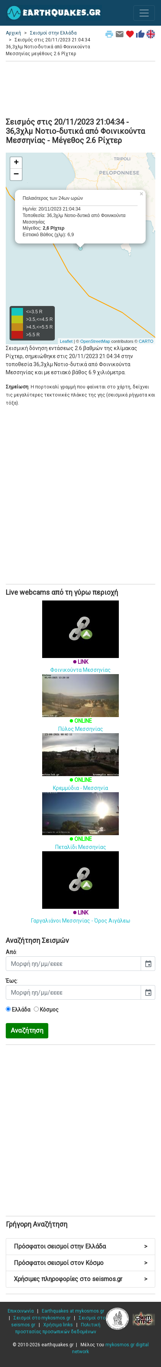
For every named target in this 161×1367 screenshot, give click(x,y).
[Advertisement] (80, 88)
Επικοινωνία (21, 1311)
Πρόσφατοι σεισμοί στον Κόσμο (80, 1263)
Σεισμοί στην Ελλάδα (53, 33)
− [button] (16, 174)
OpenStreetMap (95, 341)
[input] (73, 963)
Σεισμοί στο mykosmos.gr (42, 1318)
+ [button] (16, 163)
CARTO (146, 341)
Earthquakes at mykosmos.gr (73, 1311)
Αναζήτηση (27, 1030)
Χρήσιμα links (58, 1325)
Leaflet (66, 341)
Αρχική (13, 33)
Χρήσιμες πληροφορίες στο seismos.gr (80, 1279)
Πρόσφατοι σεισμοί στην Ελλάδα (80, 1246)
